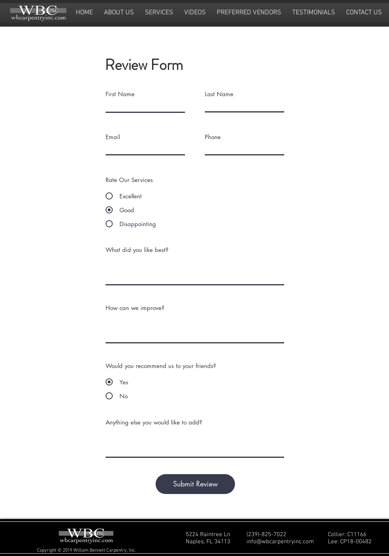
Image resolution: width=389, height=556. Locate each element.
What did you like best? (137, 250)
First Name (120, 94)
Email (113, 137)
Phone (213, 137)
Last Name (219, 94)
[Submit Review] (195, 484)
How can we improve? (135, 308)
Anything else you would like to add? (154, 422)
